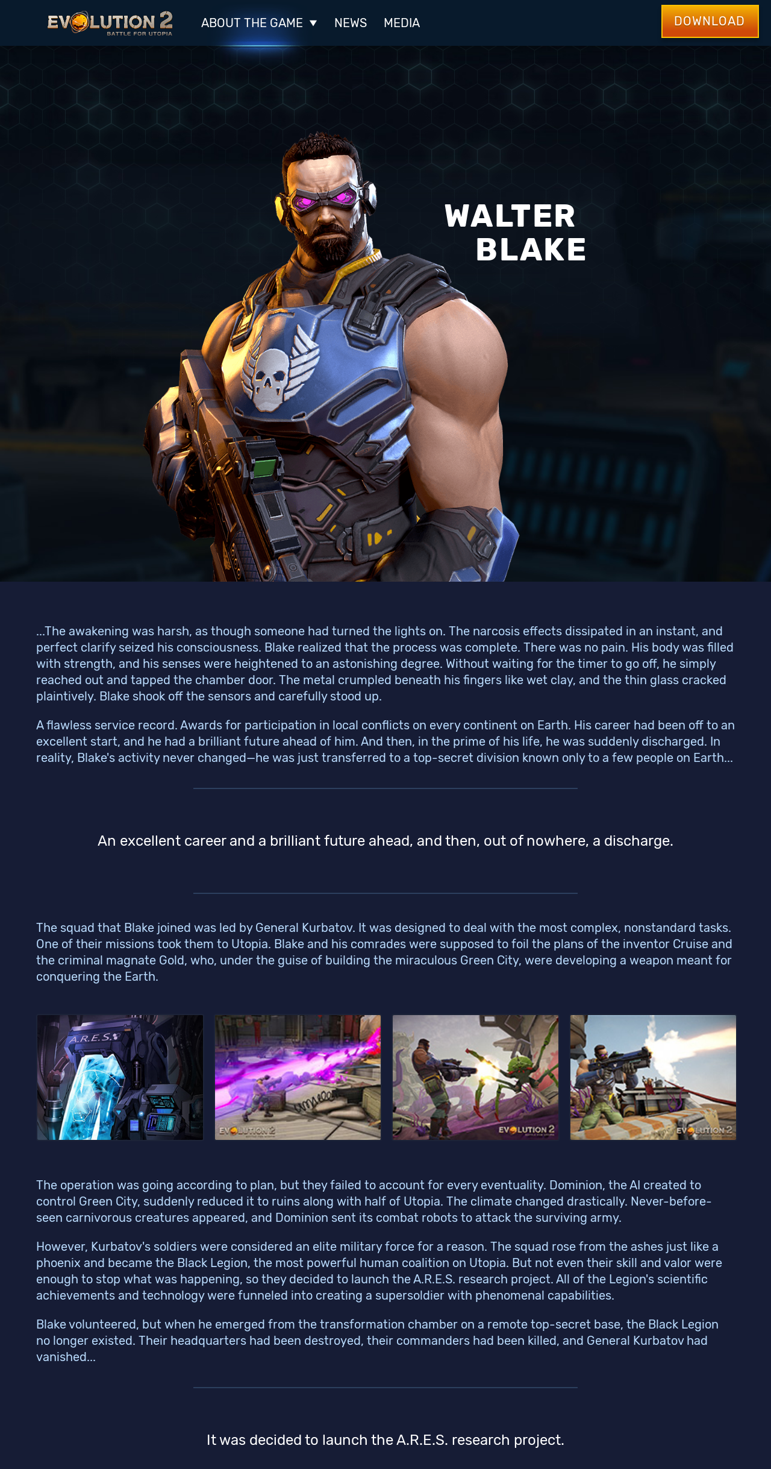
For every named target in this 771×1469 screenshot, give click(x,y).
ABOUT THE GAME (259, 23)
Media (402, 23)
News (350, 23)
